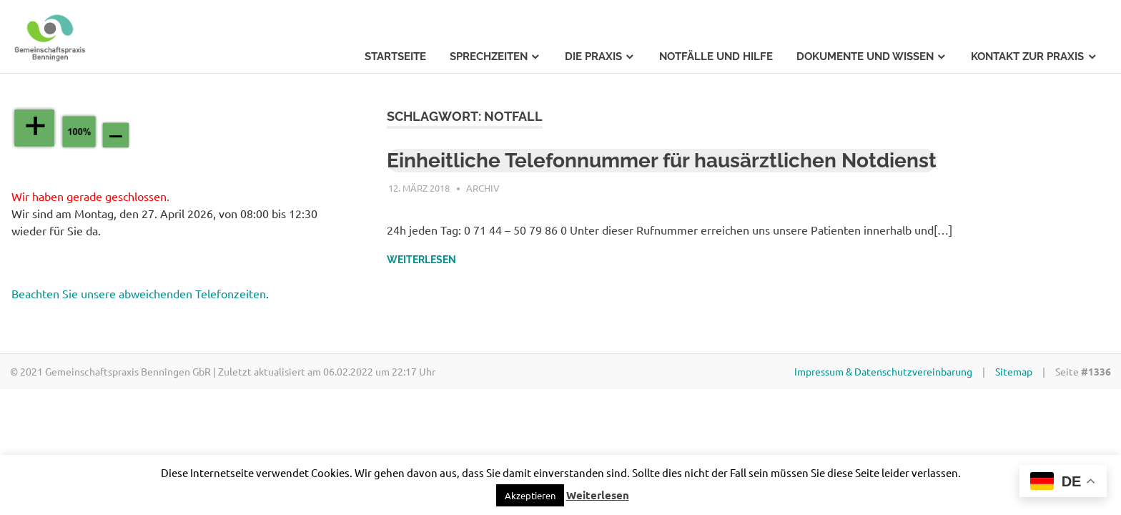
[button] (530, 495)
